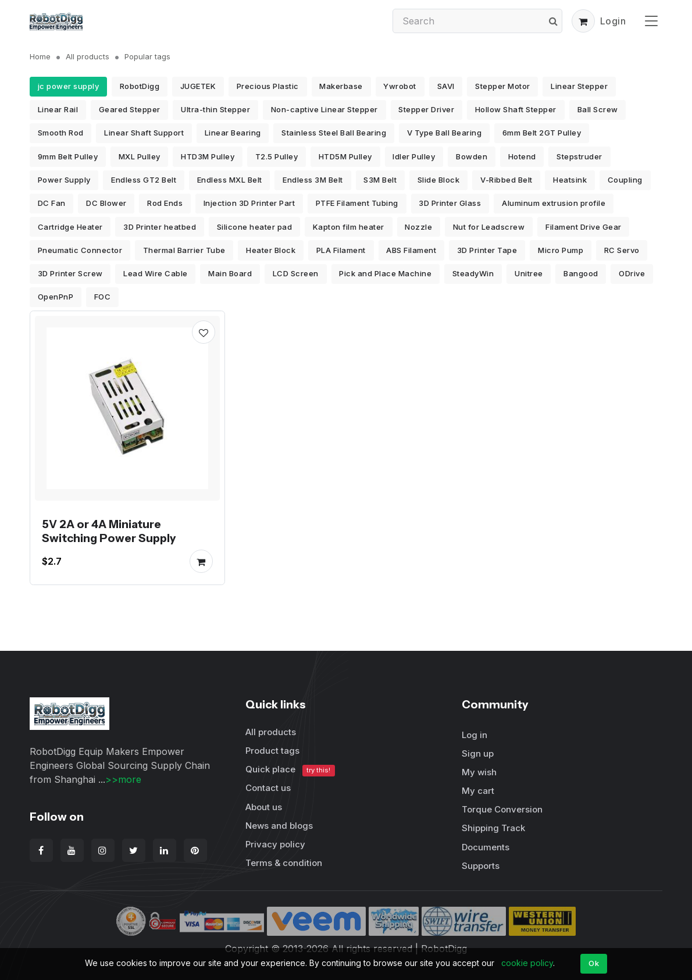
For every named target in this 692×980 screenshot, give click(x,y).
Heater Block (270, 250)
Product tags (272, 750)
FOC (102, 296)
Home (40, 56)
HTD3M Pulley (207, 156)
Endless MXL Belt (229, 179)
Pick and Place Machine (385, 273)
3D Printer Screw (70, 273)
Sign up (478, 753)
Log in (474, 734)
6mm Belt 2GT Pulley (542, 132)
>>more (123, 779)
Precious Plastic (268, 86)
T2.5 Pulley (276, 156)
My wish (479, 772)
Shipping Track (493, 827)
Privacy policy (275, 844)
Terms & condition (283, 862)
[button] (583, 21)
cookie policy (527, 963)
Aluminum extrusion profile (553, 203)
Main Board (230, 273)
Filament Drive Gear (583, 226)
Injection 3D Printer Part (249, 203)
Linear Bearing (233, 132)
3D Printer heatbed (159, 226)
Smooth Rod (61, 132)
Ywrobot (399, 86)
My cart (478, 790)
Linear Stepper (579, 86)
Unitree (529, 273)
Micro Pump (560, 250)
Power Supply (64, 179)
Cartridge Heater (70, 226)
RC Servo (622, 250)
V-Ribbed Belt (506, 179)
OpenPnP (56, 296)
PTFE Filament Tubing (357, 203)
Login (613, 21)
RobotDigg (140, 86)
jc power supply (68, 86)
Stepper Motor (502, 86)
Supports (481, 865)
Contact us (268, 787)
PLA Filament (341, 250)
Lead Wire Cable (155, 273)
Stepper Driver (426, 109)
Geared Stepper (129, 109)
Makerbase (341, 86)
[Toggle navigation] (651, 20)
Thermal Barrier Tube (184, 250)
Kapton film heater (348, 226)
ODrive (632, 273)
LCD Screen (296, 273)
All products (87, 56)
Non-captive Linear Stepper (324, 109)
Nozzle (418, 226)
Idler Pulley (414, 156)
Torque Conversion (502, 809)
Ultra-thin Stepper (215, 109)
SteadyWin (473, 273)
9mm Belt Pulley (68, 156)
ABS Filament (411, 250)
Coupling (625, 179)
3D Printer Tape (487, 250)
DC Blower (106, 203)
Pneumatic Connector (80, 250)
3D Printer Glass (450, 203)
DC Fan (52, 203)
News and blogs (279, 825)
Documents (485, 847)
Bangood (580, 273)
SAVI (446, 86)
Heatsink (570, 179)
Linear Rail (58, 109)
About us (263, 806)
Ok (593, 963)
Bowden (471, 156)
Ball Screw (597, 109)
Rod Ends (165, 203)
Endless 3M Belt (313, 179)
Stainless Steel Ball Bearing (333, 132)
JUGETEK (198, 86)
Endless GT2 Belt (143, 179)
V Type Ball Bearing (444, 132)
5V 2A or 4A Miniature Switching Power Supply (109, 532)
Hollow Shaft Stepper (516, 109)
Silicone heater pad (255, 226)
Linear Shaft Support (144, 132)
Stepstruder (579, 156)
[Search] (477, 21)
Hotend (522, 156)
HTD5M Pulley (345, 156)
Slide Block (439, 179)
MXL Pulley (139, 156)
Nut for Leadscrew (489, 226)
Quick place (290, 770)
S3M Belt (380, 179)
